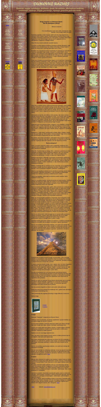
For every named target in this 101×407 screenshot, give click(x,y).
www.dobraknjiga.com (49, 387)
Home (7, 25)
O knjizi (44, 305)
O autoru (45, 307)
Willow (20, 61)
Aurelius (7, 61)
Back (48, 354)
